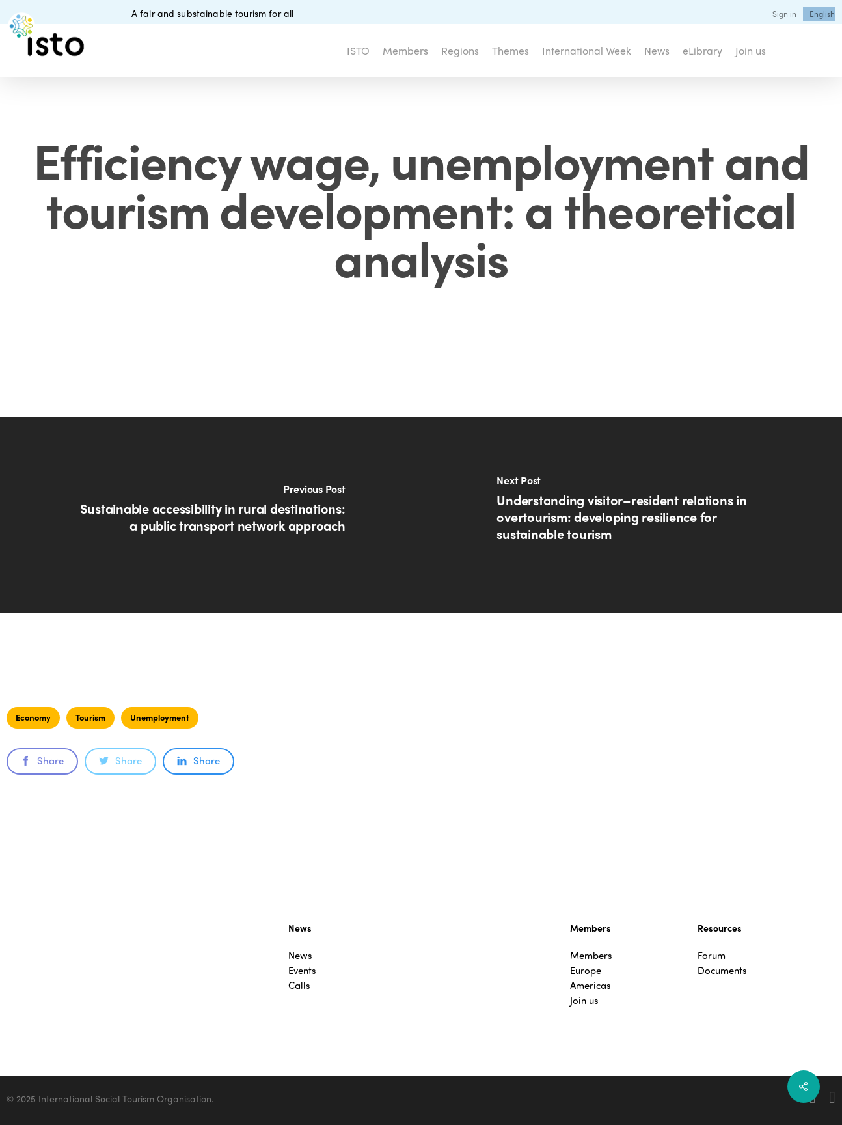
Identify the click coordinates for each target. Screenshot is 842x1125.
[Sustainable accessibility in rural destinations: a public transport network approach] (210, 515)
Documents (722, 970)
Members (591, 955)
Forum (712, 955)
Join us (584, 1000)
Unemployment (159, 717)
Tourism (90, 717)
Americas (590, 985)
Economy (33, 717)
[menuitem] (822, 14)
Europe (585, 970)
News (300, 955)
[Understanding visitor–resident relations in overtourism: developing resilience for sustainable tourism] (631, 515)
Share (42, 760)
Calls (299, 985)
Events (302, 970)
